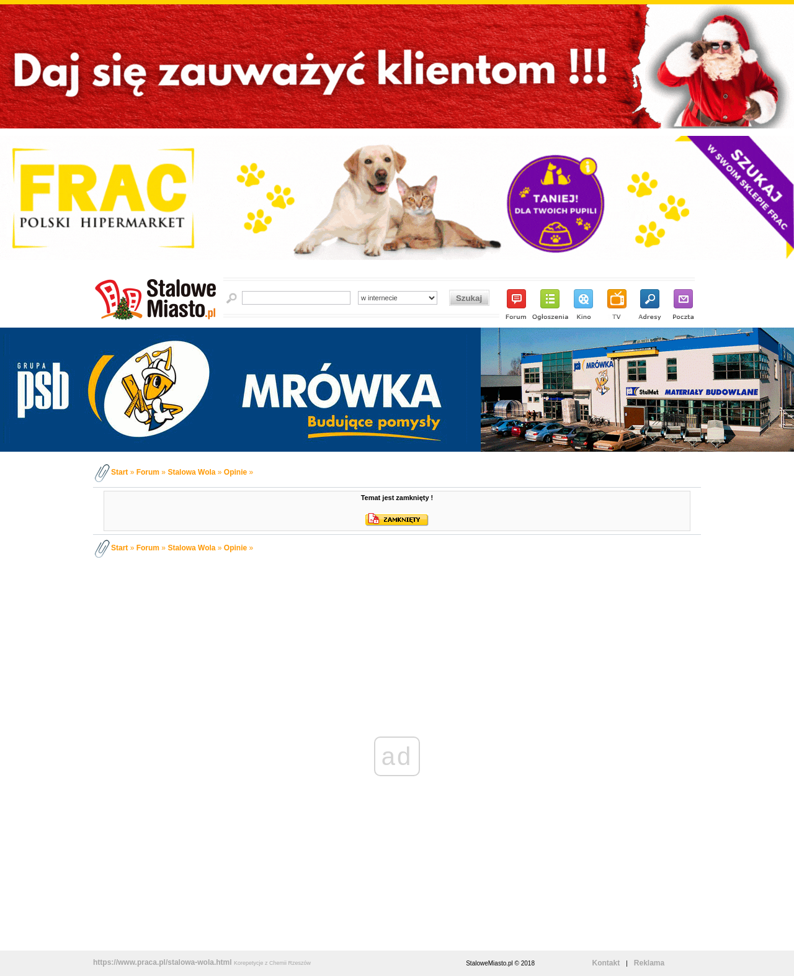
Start (119, 472)
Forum (147, 472)
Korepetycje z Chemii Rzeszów (272, 963)
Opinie (235, 472)
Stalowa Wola (191, 472)
